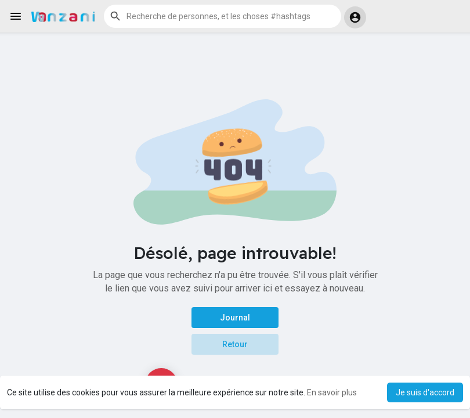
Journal (235, 317)
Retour (235, 344)
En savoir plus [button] (332, 392)
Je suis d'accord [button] (425, 392)
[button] (222, 16)
